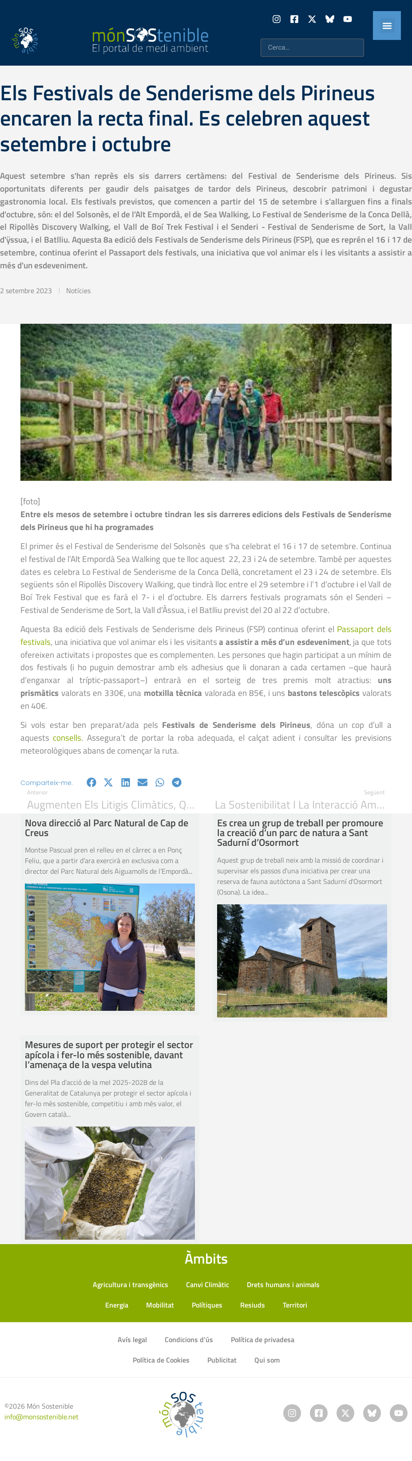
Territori (295, 1305)
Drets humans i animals (283, 1284)
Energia (116, 1305)
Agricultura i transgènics (130, 1284)
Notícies (78, 290)
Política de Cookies (161, 1360)
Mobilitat (160, 1305)
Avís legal (132, 1339)
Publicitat (222, 1360)
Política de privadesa (262, 1339)
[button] (387, 25)
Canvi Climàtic (207, 1284)
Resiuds (252, 1305)
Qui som (267, 1360)
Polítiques (207, 1305)
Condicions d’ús (189, 1339)
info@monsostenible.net (41, 1416)
